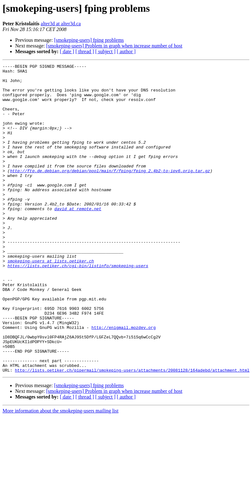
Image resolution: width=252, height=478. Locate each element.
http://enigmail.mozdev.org (123, 380)
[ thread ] (84, 51)
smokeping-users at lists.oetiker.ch (51, 301)
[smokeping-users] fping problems (89, 40)
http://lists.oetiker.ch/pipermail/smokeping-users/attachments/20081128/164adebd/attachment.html (132, 432)
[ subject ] (105, 51)
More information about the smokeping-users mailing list (60, 472)
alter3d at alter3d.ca (61, 23)
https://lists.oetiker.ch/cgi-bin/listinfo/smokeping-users (78, 306)
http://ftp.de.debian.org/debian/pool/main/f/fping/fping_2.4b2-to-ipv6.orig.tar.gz (110, 192)
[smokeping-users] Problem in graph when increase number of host (114, 45)
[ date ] (67, 51)
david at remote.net (77, 238)
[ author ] (126, 51)
